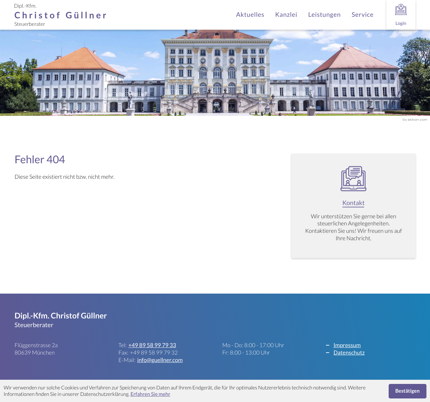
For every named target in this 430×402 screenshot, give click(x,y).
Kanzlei (286, 14)
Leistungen (324, 14)
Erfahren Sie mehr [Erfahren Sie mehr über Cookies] (150, 394)
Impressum (347, 345)
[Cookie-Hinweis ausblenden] (407, 391)
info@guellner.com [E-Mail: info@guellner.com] (160, 360)
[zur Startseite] (60, 15)
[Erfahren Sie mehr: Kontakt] (353, 209)
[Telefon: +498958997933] (152, 345)
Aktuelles (250, 14)
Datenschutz (349, 352)
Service (362, 14)
